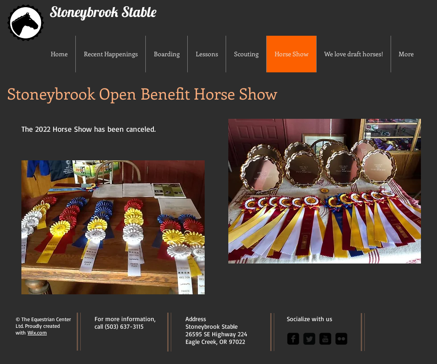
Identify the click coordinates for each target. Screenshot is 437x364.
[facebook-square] (293, 339)
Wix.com (37, 332)
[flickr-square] (341, 339)
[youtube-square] (325, 339)
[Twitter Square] (309, 339)
